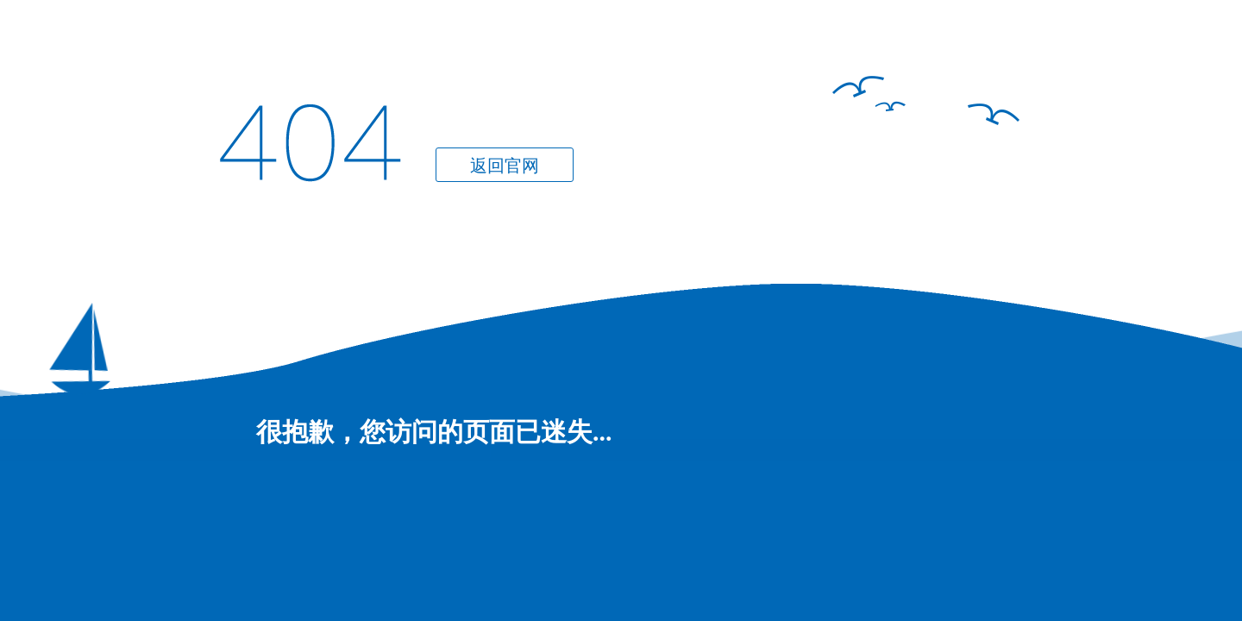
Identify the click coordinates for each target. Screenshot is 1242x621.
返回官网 (504, 165)
